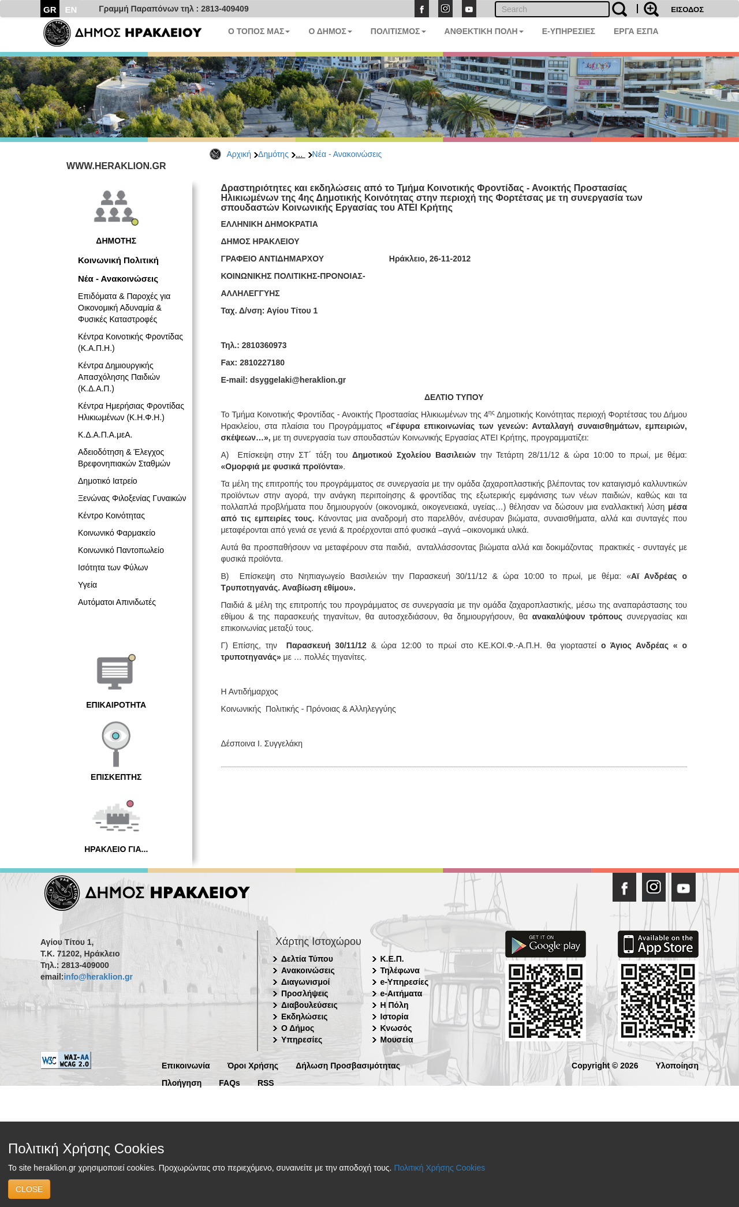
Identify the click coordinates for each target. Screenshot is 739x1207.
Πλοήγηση (181, 1082)
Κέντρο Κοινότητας (111, 515)
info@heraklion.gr (98, 976)
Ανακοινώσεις (308, 970)
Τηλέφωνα (400, 970)
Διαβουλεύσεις (309, 1005)
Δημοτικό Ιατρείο (107, 480)
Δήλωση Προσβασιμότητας (348, 1064)
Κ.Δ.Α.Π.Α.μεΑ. (105, 434)
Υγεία (87, 584)
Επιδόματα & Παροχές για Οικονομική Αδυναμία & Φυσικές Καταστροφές (124, 308)
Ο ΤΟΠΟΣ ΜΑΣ (259, 31)
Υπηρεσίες (301, 1039)
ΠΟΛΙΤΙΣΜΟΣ (398, 31)
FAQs (229, 1082)
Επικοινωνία (186, 1064)
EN (71, 9)
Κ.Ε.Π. (392, 958)
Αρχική (239, 154)
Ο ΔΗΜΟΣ (330, 31)
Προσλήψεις (305, 993)
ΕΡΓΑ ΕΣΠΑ (636, 31)
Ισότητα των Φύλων (113, 567)
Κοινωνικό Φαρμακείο (116, 532)
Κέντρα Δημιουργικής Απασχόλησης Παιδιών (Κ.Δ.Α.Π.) (119, 377)
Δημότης (273, 154)
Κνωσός (396, 1028)
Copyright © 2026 (605, 1064)
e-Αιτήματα (401, 993)
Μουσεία (396, 1039)
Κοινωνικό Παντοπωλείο (121, 550)
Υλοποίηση (677, 1064)
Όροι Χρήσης (253, 1064)
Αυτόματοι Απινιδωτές (117, 602)
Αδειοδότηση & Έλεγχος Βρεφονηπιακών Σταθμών (124, 457)
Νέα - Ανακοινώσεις (347, 154)
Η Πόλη (394, 1005)
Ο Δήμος (297, 1028)
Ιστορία (394, 1016)
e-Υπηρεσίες (404, 981)
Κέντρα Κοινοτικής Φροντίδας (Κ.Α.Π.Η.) (130, 342)
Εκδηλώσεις (304, 1016)
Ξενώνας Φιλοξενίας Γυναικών (132, 498)
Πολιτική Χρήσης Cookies (439, 1167)
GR (50, 9)
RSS (265, 1082)
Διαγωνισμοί (305, 981)
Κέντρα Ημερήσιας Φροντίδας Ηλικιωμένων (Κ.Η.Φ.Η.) (131, 411)
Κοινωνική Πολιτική (118, 260)
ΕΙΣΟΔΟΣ (687, 9)
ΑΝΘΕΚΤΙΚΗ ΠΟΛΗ (484, 31)
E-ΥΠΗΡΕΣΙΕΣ (568, 31)
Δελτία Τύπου (307, 958)
